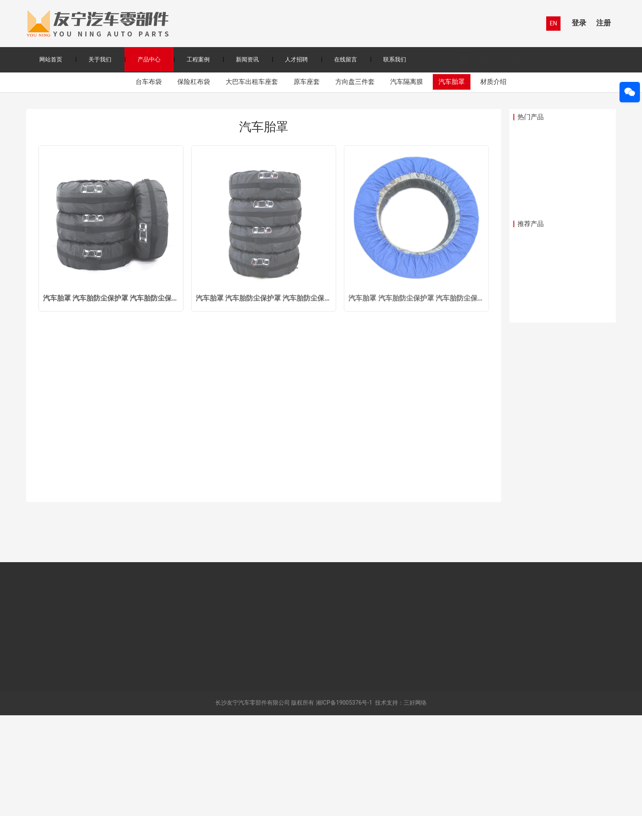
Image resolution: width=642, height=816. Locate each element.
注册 (603, 22)
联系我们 (394, 59)
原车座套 (307, 182)
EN (553, 23)
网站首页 (50, 59)
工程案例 (198, 59)
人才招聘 (296, 59)
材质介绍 (493, 182)
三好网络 (415, 803)
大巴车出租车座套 (252, 182)
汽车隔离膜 (406, 182)
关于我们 (99, 59)
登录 (579, 22)
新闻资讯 (247, 59)
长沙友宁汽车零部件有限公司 (252, 803)
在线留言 (345, 59)
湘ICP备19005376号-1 (344, 803)
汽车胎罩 (452, 182)
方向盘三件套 (355, 182)
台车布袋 (149, 182)
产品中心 (149, 59)
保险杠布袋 (193, 182)
